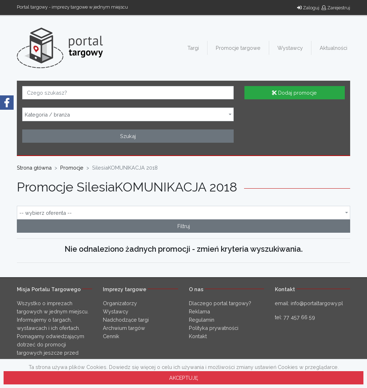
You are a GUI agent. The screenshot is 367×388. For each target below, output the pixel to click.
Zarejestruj (335, 7)
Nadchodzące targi (126, 320)
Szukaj (128, 136)
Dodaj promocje (294, 93)
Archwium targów (124, 328)
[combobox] (128, 114)
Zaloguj (308, 7)
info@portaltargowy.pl (317, 303)
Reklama (199, 311)
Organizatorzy (120, 303)
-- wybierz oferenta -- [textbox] (45, 213)
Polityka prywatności (213, 328)
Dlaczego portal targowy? (220, 303)
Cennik (111, 336)
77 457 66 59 (299, 317)
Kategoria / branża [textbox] (47, 114)
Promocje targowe (238, 48)
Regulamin (201, 320)
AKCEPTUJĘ (183, 378)
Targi (193, 48)
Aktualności (333, 48)
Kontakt (198, 336)
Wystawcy (290, 48)
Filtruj (183, 226)
